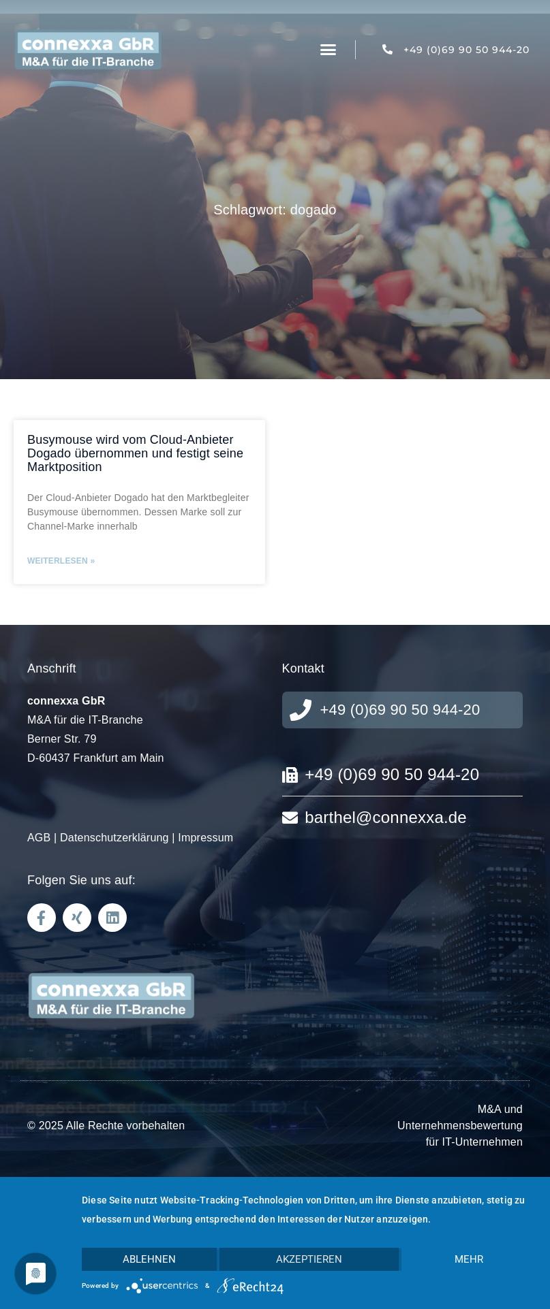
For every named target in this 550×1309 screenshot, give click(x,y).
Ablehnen (149, 1259)
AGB (38, 837)
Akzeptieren (309, 1259)
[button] (328, 50)
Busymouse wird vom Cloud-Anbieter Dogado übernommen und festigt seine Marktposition (135, 453)
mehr (469, 1259)
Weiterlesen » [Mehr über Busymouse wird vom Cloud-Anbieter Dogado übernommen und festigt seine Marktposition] (61, 561)
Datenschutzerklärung (114, 837)
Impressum (205, 837)
